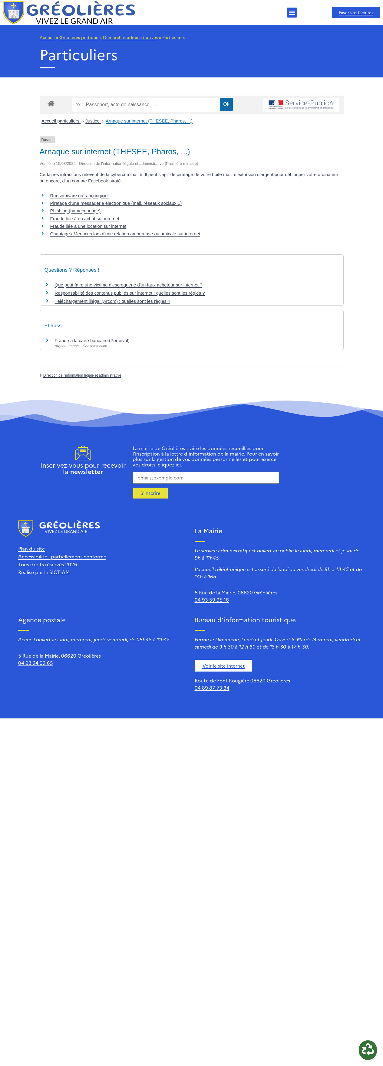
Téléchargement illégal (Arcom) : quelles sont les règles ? (112, 301)
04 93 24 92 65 (35, 662)
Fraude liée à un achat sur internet (84, 218)
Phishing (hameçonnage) (75, 210)
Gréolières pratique (78, 37)
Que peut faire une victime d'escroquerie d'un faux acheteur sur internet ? (129, 284)
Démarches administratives (130, 37)
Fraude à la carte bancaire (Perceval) (92, 340)
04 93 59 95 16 (212, 599)
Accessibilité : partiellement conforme (62, 556)
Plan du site (31, 548)
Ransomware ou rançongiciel (79, 195)
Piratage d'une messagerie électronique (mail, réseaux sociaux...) (116, 203)
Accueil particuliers (61, 120)
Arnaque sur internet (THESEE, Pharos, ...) (149, 120)
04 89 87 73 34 (212, 687)
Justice (93, 120)
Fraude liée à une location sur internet (88, 226)
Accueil (47, 37)
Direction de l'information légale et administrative (82, 375)
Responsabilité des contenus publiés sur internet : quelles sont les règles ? (130, 293)
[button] (292, 13)
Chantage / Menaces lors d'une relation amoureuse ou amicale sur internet (125, 233)
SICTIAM (59, 572)
